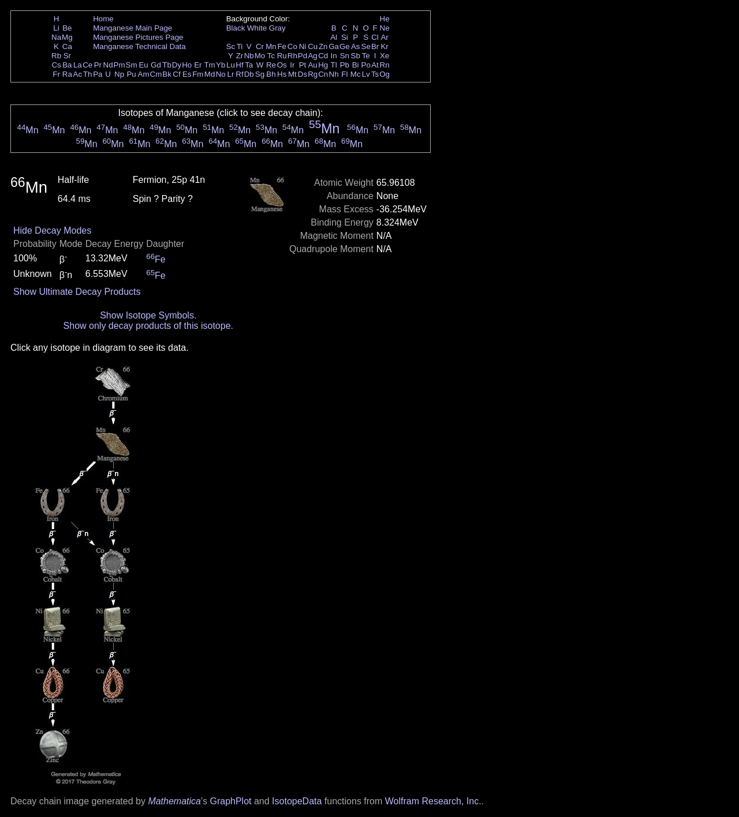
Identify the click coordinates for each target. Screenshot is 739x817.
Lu (230, 65)
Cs (56, 65)
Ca (67, 46)
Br (375, 46)
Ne (385, 28)
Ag (312, 55)
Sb (355, 55)
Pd (302, 55)
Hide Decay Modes (52, 230)
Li (56, 28)
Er (197, 65)
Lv (366, 74)
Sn (344, 55)
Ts (375, 74)
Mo (260, 55)
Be (67, 28)
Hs (281, 74)
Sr (67, 55)
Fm (197, 74)
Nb (249, 55)
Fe (281, 46)
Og (384, 74)
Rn (385, 65)
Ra (67, 74)
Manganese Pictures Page (138, 37)
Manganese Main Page (132, 28)
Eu (143, 65)
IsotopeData (297, 801)
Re (271, 65)
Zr (240, 55)
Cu (313, 46)
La (77, 65)
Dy (176, 65)
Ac (78, 74)
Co (292, 46)
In (334, 55)
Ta (249, 65)
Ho (187, 65)
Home (103, 18)
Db (249, 74)
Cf (176, 74)
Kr (384, 46)
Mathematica (174, 801)
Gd (156, 65)
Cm (156, 74)
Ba (67, 65)
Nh (334, 74)
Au (312, 65)
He (385, 18)
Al (333, 37)
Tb (166, 65)
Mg (67, 37)
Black (235, 28)
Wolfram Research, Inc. (433, 801)
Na (56, 37)
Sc (231, 46)
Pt (303, 65)
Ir (292, 65)
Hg (323, 65)
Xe (384, 55)
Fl (344, 74)
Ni (303, 46)
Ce (87, 65)
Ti (240, 46)
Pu (131, 74)
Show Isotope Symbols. (148, 315)
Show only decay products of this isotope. (148, 326)
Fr (56, 74)
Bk (166, 74)
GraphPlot (230, 801)
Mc (355, 74)
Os (282, 65)
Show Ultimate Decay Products (77, 292)
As (355, 46)
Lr (230, 74)
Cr (260, 46)
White (257, 28)
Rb (56, 55)
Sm (131, 65)
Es (187, 74)
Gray (277, 28)
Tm (209, 65)
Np (119, 74)
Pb (344, 65)
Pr (98, 65)
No (221, 74)
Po (366, 65)
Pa (97, 74)
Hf (239, 65)
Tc (271, 55)
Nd (108, 65)
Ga (334, 46)
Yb (220, 65)
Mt (292, 74)
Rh (292, 55)
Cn (323, 74)
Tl (334, 65)
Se (366, 46)
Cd (323, 55)
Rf (239, 74)
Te (366, 55)
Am (144, 74)
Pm (119, 65)
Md (209, 74)
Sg (259, 74)
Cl (375, 37)
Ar (384, 37)
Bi (355, 65)
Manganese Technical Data (139, 46)
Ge (344, 46)
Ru (282, 55)
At (375, 65)
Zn (323, 46)
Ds (302, 74)
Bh (270, 74)
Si (344, 37)
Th (87, 74)
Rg (313, 74)
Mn (271, 46)
